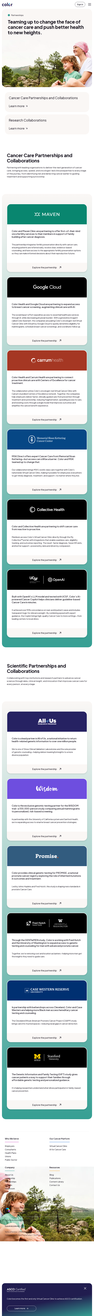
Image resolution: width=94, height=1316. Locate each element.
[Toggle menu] (89, 4)
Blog (51, 1174)
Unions (8, 1156)
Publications (55, 1178)
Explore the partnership (47, 267)
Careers (8, 1185)
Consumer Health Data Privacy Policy (18, 1235)
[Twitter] (39, 1199)
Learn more (22, 1312)
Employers (9, 1146)
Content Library (56, 1181)
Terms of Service (11, 1232)
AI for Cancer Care (57, 1149)
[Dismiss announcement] (83, 1297)
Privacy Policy (24, 1232)
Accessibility (57, 1232)
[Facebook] (44, 1199)
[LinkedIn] (54, 1199)
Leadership (10, 1178)
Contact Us (54, 1185)
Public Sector (11, 1160)
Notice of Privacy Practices (41, 1232)
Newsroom (10, 1188)
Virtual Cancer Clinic (58, 1146)
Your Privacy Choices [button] (41, 1235)
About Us (9, 1174)
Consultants (10, 1149)
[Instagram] (49, 1199)
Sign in (80, 4)
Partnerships (10, 1181)
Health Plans (10, 1153)
